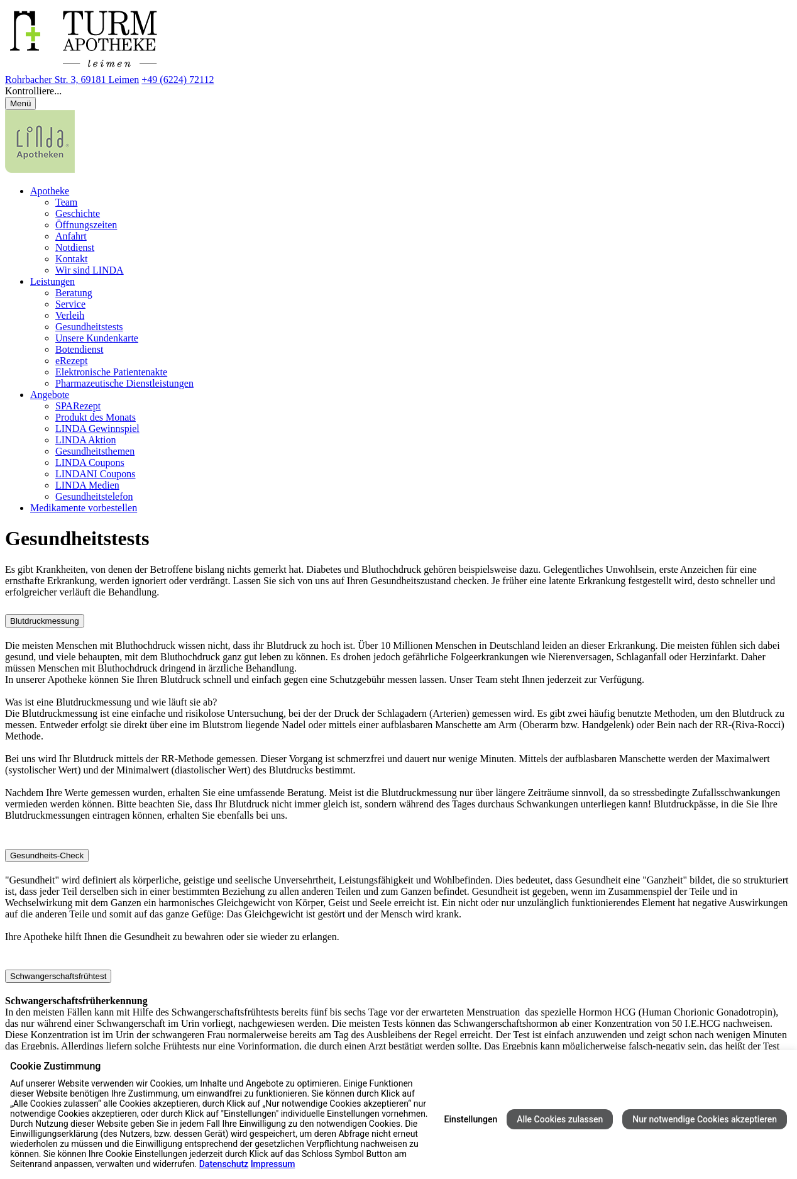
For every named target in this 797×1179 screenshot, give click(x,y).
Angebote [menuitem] (49, 394)
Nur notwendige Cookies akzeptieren (704, 1119)
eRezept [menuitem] (71, 360)
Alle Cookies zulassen (560, 1119)
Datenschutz (223, 1164)
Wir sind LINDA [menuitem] (89, 270)
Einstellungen (471, 1119)
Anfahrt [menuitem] (71, 236)
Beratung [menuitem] (73, 292)
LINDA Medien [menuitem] (87, 485)
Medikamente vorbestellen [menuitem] (83, 507)
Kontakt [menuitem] (71, 258)
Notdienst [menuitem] (74, 247)
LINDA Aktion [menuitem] (85, 440)
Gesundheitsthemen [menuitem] (95, 451)
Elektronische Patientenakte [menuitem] (111, 372)
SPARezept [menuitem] (78, 406)
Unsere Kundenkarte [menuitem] (96, 338)
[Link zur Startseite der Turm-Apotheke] (93, 68)
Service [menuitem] (70, 304)
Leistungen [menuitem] (52, 281)
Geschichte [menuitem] (77, 213)
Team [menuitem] (66, 202)
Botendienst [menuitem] (79, 349)
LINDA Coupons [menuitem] (89, 462)
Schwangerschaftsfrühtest (58, 976)
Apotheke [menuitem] (49, 190)
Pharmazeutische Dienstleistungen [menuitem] (124, 383)
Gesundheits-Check (47, 855)
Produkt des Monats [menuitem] (95, 417)
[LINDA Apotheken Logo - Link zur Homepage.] (40, 169)
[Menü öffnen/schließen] (20, 103)
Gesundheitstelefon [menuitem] (94, 496)
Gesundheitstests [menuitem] (89, 326)
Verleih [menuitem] (69, 315)
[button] (398, 91)
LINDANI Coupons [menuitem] (95, 473)
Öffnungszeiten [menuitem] (86, 224)
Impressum (273, 1164)
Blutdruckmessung (44, 621)
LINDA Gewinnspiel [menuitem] (97, 428)
